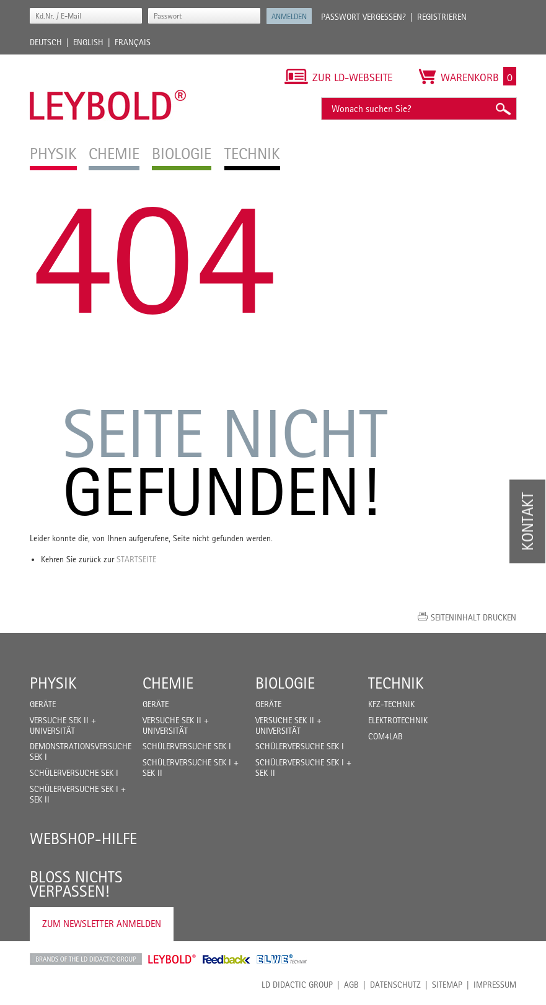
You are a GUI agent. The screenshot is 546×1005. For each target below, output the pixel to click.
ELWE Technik (282, 959)
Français (133, 42)
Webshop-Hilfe (83, 838)
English (88, 42)
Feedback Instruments (226, 959)
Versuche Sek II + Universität (63, 725)
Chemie (168, 683)
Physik (53, 683)
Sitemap (447, 985)
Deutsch (46, 42)
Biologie (285, 683)
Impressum (494, 985)
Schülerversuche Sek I (74, 773)
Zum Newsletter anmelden (101, 923)
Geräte (43, 704)
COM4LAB (385, 736)
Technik (396, 683)
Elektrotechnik (398, 720)
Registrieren (442, 17)
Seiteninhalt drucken (473, 617)
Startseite (136, 559)
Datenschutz (395, 985)
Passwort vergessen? (363, 17)
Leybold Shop (172, 959)
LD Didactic (86, 959)
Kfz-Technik (391, 704)
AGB (351, 985)
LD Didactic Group (297, 985)
